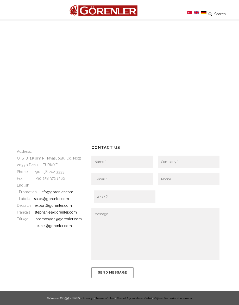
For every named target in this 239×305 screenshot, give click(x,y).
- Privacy (86, 298)
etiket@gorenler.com (54, 226)
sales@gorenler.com (51, 199)
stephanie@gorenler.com (55, 212)
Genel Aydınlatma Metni (134, 298)
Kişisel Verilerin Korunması (173, 298)
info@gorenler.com (57, 192)
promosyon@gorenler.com (58, 219)
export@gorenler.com (53, 205)
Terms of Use (105, 298)
